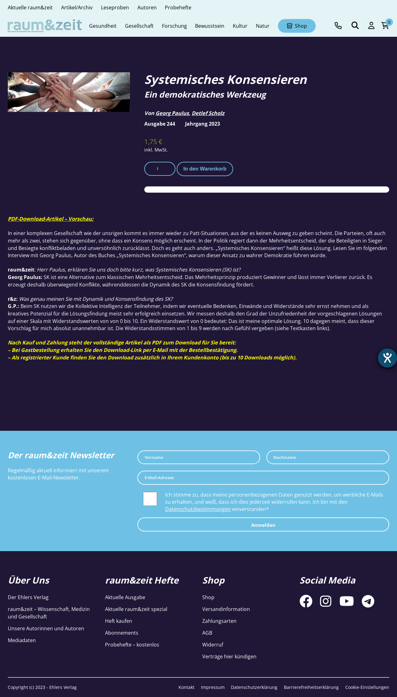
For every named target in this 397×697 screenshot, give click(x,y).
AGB (207, 632)
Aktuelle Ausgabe (125, 597)
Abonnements (121, 632)
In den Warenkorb (204, 168)
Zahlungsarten (219, 620)
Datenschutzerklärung (254, 687)
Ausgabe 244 (159, 123)
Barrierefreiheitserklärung (311, 687)
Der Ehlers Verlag (28, 597)
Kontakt (186, 687)
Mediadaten (22, 640)
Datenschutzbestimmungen (198, 508)
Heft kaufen (118, 620)
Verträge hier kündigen (229, 656)
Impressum (213, 687)
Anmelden (263, 525)
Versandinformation (226, 609)
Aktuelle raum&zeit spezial (136, 609)
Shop (208, 597)
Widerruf (212, 644)
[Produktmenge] (159, 169)
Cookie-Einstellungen (367, 687)
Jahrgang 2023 (202, 123)
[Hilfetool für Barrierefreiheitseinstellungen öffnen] (386, 358)
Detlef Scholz (208, 113)
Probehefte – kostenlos (132, 644)
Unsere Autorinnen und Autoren (46, 628)
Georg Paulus (172, 113)
